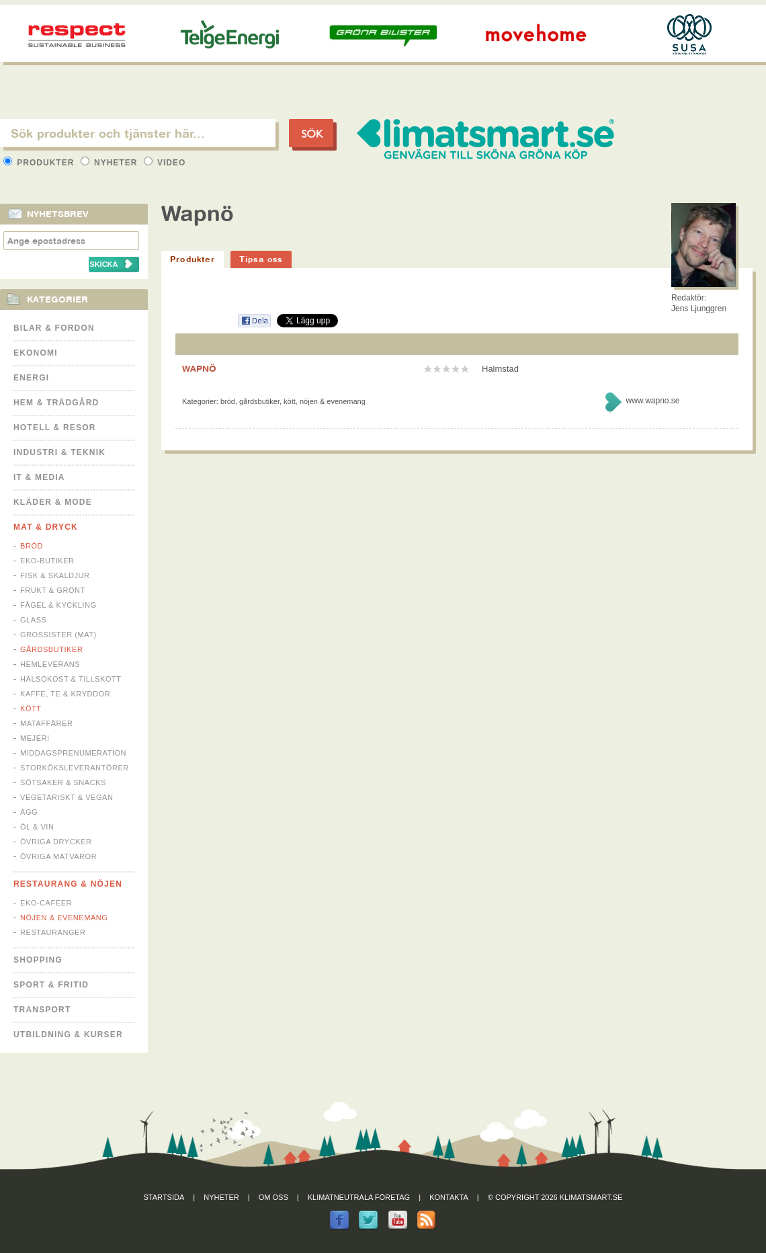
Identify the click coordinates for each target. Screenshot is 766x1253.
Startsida (164, 1197)
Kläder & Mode (52, 502)
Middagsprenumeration (73, 753)
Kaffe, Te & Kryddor (65, 694)
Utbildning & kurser (68, 1034)
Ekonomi (35, 353)
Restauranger (52, 932)
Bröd (31, 546)
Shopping (37, 960)
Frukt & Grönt (52, 590)
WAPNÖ (199, 368)
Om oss (273, 1197)
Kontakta (448, 1197)
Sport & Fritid (51, 984)
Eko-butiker (47, 561)
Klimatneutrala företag (359, 1197)
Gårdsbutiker (51, 649)
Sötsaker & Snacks (63, 782)
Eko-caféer (46, 903)
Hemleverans (50, 664)
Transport (42, 1009)
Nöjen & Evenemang (64, 918)
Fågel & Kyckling (58, 605)
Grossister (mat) (58, 635)
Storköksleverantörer (74, 768)
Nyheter (110, 162)
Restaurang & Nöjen (67, 884)
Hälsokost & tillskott (71, 679)
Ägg (29, 812)
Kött (31, 708)
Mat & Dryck (45, 527)
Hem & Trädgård (56, 402)
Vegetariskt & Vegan (66, 797)
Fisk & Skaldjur (55, 575)
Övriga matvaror (58, 856)
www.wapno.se (652, 400)
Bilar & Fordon (54, 328)
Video (165, 162)
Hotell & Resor (54, 427)
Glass (33, 620)
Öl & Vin (37, 827)
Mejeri (35, 738)
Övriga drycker (56, 842)
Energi (31, 377)
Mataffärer (46, 723)
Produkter (40, 162)
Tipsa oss (261, 259)
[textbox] (137, 133)
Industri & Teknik (59, 452)
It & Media (39, 477)
